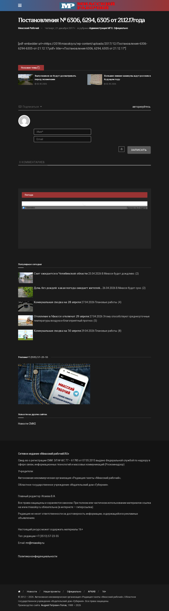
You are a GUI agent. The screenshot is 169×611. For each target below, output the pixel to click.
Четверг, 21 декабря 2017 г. (60, 28)
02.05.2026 (41, 84)
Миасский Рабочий (28, 28)
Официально (121, 28)
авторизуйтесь (141, 106)
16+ (104, 591)
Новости (32, 591)
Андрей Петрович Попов (54, 605)
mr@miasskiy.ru (34, 542)
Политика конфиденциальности (37, 556)
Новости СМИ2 (27, 423)
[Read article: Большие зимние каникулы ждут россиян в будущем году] (94, 79)
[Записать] (139, 150)
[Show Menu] (20, 5)
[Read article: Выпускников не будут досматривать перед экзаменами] (25, 79)
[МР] (54, 383)
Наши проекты (52, 591)
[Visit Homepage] (87, 5)
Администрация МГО (101, 28)
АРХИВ (91, 591)
